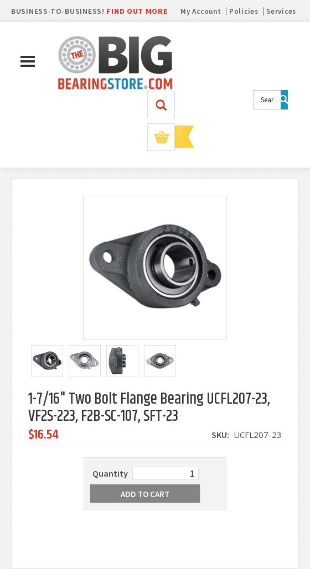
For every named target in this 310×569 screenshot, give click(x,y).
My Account (200, 11)
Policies (244, 11)
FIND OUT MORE (136, 11)
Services (281, 11)
